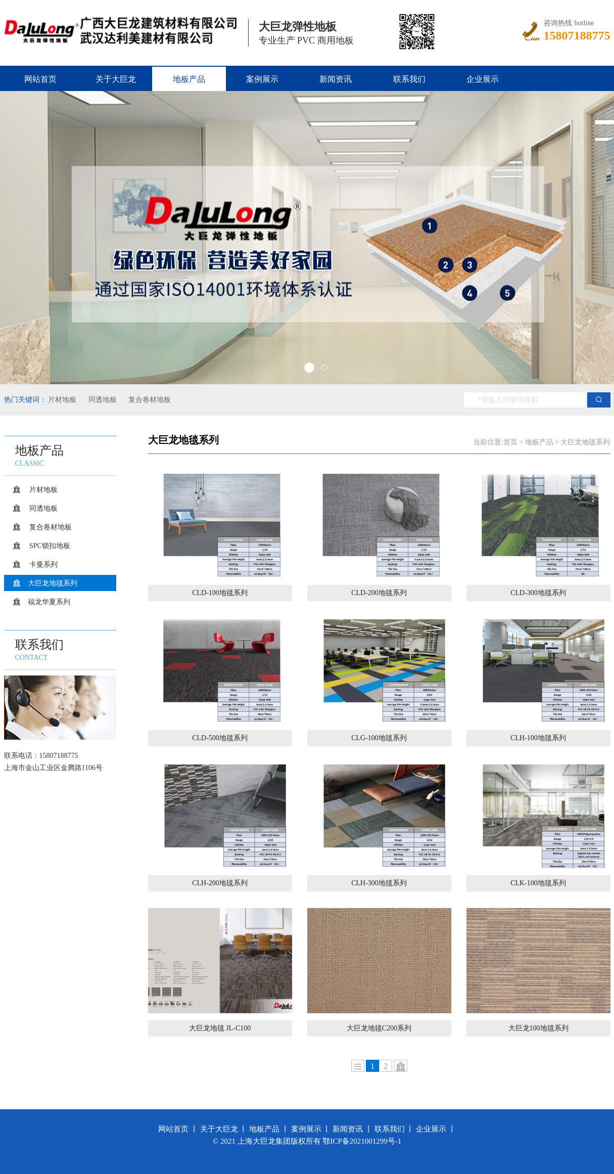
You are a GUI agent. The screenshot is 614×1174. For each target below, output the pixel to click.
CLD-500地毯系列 (220, 738)
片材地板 (62, 399)
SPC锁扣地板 (49, 546)
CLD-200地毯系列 (379, 593)
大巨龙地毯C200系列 (379, 1028)
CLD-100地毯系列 (220, 593)
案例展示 (262, 79)
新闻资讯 (335, 79)
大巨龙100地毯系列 (538, 1028)
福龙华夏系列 (49, 602)
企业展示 (482, 79)
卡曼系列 (43, 564)
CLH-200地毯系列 (220, 883)
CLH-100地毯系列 (538, 738)
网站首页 (40, 79)
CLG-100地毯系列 (379, 738)
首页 (510, 442)
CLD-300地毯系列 (538, 593)
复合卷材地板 (149, 399)
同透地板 (101, 399)
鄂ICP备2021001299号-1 (361, 1141)
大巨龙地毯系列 (52, 583)
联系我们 (409, 79)
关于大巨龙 (116, 79)
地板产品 (189, 79)
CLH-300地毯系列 (379, 883)
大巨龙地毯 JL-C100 (220, 1028)
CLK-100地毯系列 (538, 883)
